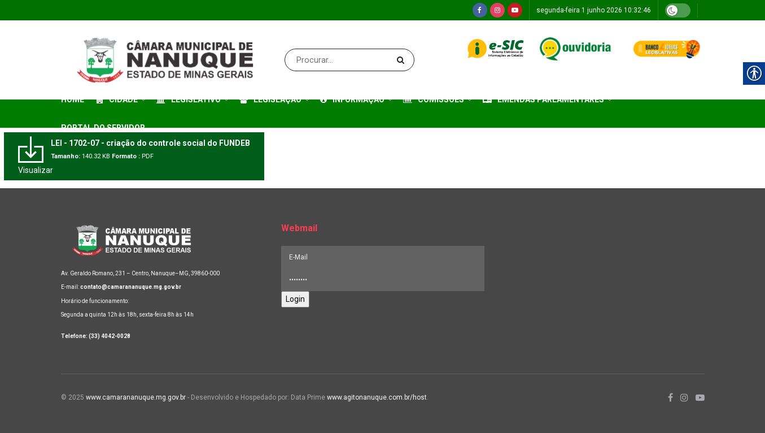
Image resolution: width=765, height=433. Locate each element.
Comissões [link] (433, 99)
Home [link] (72, 99)
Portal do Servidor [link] (103, 127)
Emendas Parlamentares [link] (543, 99)
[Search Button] (402, 60)
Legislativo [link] (188, 99)
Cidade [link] (117, 99)
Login (295, 299)
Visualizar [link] (35, 170)
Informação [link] (352, 99)
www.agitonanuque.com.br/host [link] (377, 397)
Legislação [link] (270, 99)
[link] (480, 10)
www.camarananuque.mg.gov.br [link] (136, 397)
